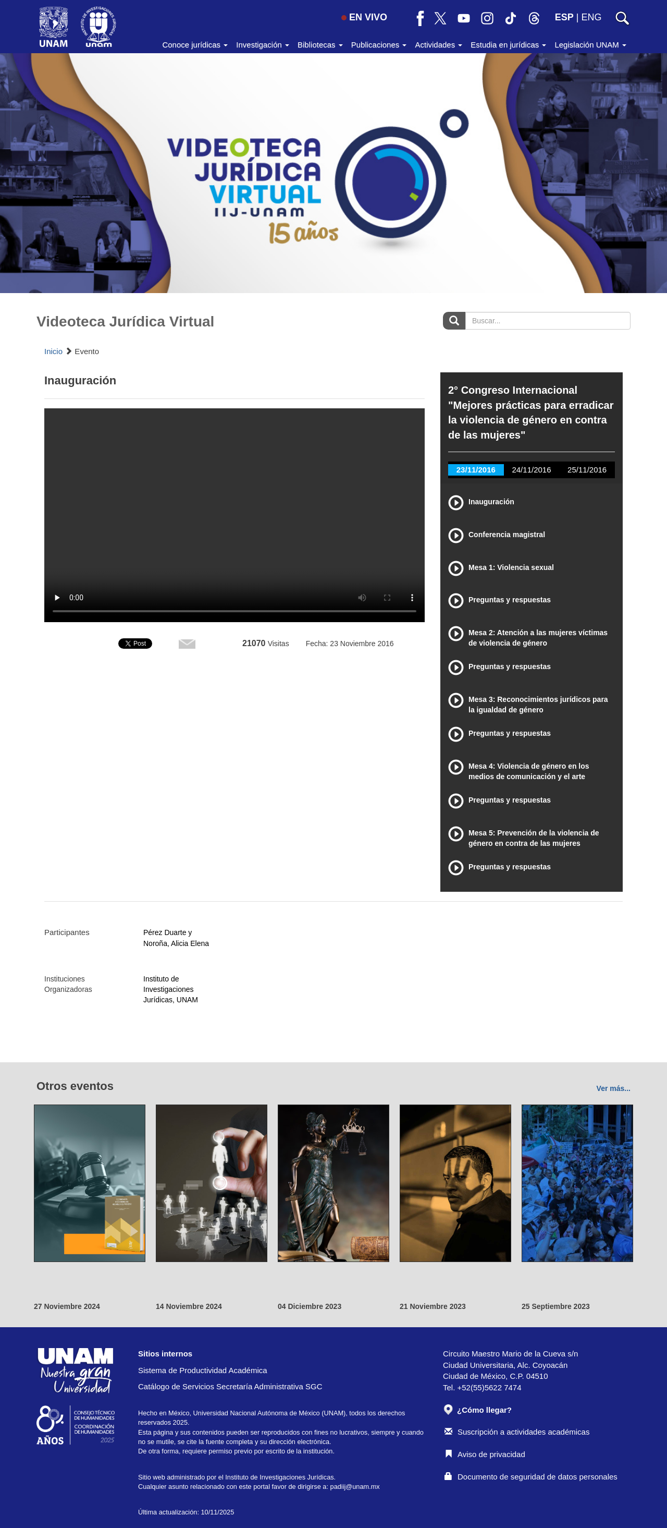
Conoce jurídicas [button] (195, 44)
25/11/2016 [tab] (587, 469)
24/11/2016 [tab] (531, 469)
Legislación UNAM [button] (590, 44)
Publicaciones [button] (379, 44)
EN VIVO (364, 17)
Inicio (53, 351)
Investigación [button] (262, 44)
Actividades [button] (438, 44)
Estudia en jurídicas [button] (508, 44)
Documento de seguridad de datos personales (530, 1476)
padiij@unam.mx (355, 1486)
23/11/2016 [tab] (476, 469)
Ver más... (614, 1088)
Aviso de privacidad (484, 1454)
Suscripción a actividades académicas (516, 1431)
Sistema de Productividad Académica (202, 1370)
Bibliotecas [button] (320, 44)
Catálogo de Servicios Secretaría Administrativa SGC (230, 1386)
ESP (564, 17)
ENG (591, 17)
